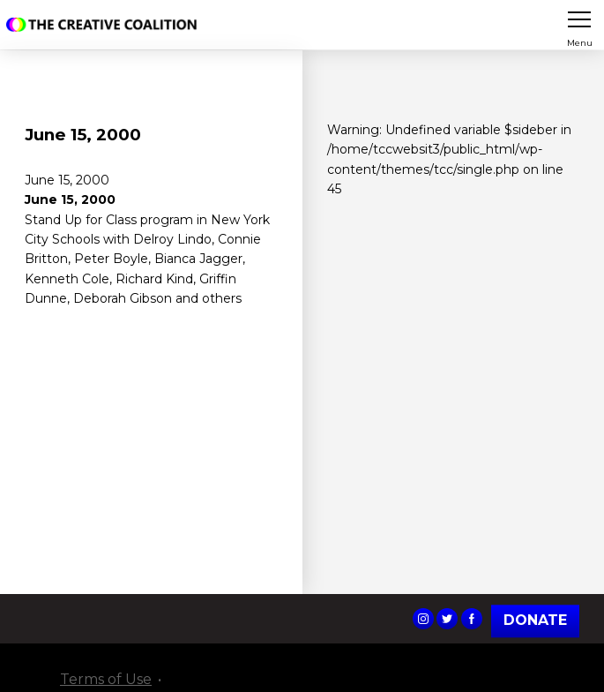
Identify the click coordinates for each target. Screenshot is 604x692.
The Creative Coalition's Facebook (471, 618)
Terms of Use (106, 679)
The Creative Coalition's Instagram (423, 618)
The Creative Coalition (105, 24)
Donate (535, 621)
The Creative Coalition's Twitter (447, 618)
